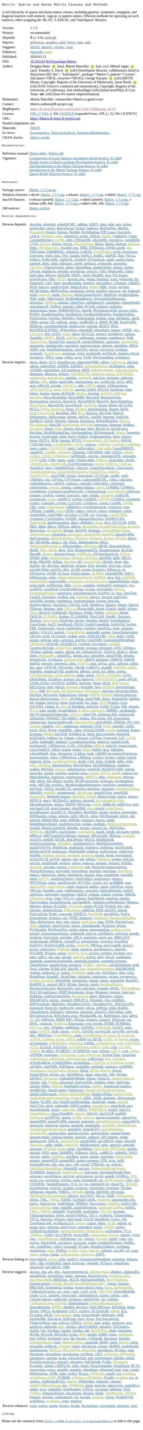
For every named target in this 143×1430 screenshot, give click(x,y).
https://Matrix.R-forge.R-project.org (55, 119)
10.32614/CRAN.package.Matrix (53, 62)
